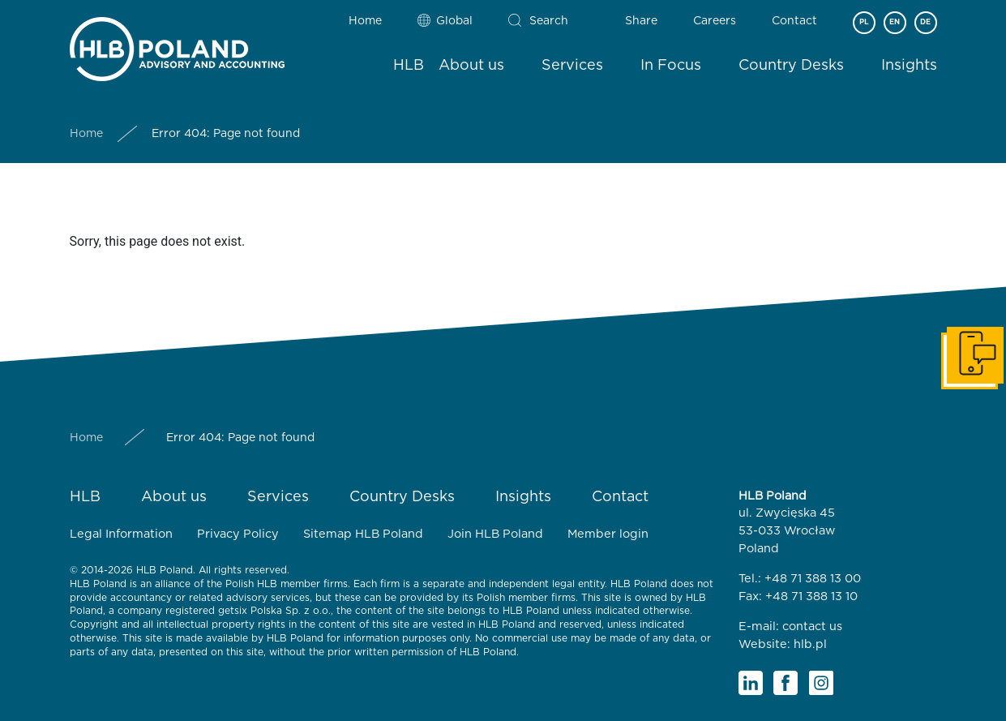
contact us (812, 626)
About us (471, 65)
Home (365, 21)
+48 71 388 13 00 (812, 579)
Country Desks (791, 65)
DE (925, 22)
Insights (909, 65)
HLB (408, 65)
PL (864, 22)
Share (641, 21)
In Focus (670, 65)
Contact (794, 21)
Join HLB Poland (495, 534)
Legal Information (121, 534)
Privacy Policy (238, 534)
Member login (608, 534)
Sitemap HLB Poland (363, 534)
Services (572, 65)
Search (548, 21)
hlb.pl (810, 644)
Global (454, 21)
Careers (714, 21)
